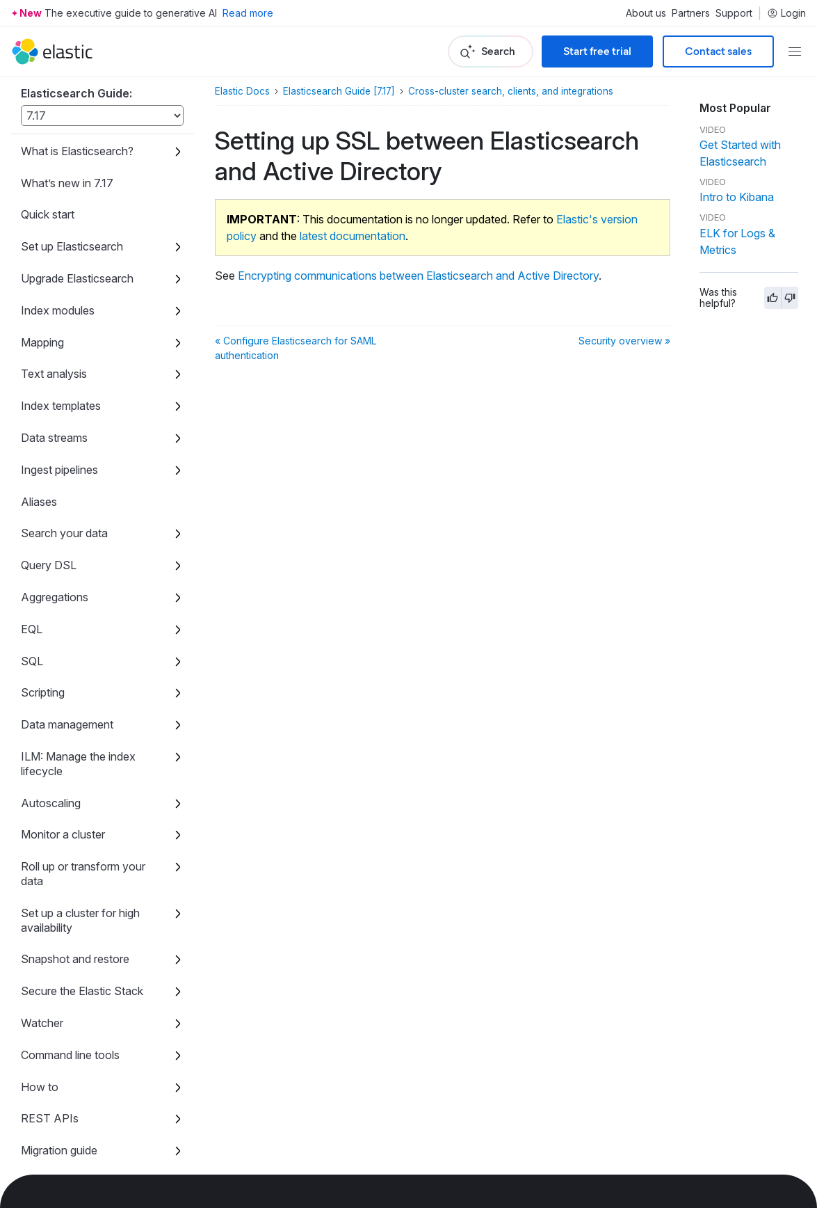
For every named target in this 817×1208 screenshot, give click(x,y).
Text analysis (54, 374)
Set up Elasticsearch (72, 246)
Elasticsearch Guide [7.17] (339, 91)
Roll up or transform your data (83, 873)
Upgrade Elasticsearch (77, 278)
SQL (32, 661)
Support (733, 13)
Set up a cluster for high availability (80, 920)
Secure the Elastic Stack (82, 991)
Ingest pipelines (59, 470)
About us (646, 13)
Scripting (43, 692)
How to (39, 1087)
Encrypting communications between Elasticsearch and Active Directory (418, 276)
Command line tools (70, 1055)
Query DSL (48, 565)
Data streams (54, 438)
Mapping (42, 342)
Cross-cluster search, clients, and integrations (510, 91)
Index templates (61, 406)
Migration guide (59, 1150)
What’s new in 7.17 (67, 183)
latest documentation (352, 236)
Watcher (42, 1023)
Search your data (64, 533)
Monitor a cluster (63, 834)
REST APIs (50, 1118)
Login (786, 13)
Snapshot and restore (75, 959)
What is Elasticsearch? (77, 151)
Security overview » (624, 341)
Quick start (47, 214)
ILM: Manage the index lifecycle (78, 763)
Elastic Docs (242, 91)
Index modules (58, 310)
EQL (31, 629)
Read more (248, 13)
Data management (67, 724)
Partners (691, 13)
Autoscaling (51, 803)
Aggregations (54, 597)
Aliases (39, 502)
